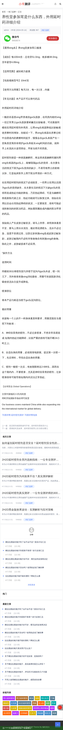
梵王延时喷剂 (21, 698)
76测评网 (6, 415)
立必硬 (13, 708)
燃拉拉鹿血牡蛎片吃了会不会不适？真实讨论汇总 (25, 542)
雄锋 (52, 708)
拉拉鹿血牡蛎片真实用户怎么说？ (18, 648)
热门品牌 (12, 12)
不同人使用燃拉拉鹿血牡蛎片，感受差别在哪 (23, 680)
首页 (4, 12)
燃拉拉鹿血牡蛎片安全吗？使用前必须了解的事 (24, 567)
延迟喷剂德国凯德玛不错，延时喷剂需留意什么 (28, 426)
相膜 (54, 713)
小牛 (31, 535)
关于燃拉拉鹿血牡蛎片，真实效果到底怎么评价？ (25, 664)
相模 (48, 703)
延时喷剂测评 (17, 415)
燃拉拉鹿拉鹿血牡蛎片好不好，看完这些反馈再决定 (26, 559)
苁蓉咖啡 (24, 713)
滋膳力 (15, 713)
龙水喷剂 (7, 713)
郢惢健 (40, 713)
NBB (37, 698)
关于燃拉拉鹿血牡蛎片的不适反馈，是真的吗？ (24, 656)
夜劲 (31, 698)
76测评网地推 (30, 415)
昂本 (54, 703)
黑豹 (34, 703)
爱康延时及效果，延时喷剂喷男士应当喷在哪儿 (28, 428)
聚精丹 (6, 703)
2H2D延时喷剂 (25, 703)
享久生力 (45, 698)
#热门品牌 (45, 30)
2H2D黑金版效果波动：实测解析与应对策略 (27, 509)
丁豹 (52, 698)
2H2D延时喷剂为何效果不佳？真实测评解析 (27, 476)
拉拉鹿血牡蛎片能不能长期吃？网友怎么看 (22, 576)
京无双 (13, 703)
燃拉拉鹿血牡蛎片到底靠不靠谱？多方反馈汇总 (24, 550)
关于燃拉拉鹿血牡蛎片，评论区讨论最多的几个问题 (26, 672)
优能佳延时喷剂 (25, 708)
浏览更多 (31, 585)
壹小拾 (6, 708)
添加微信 (53, 38)
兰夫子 (32, 713)
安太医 (41, 703)
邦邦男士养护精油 (40, 708)
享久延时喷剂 (8, 698)
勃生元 (48, 713)
